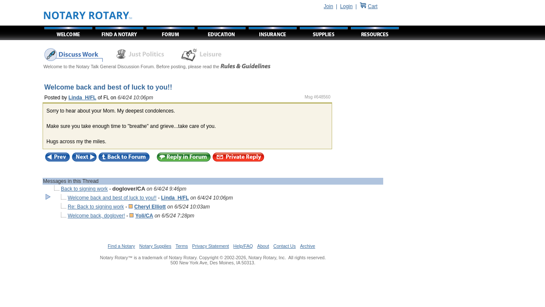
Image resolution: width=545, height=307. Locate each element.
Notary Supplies (155, 246)
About (263, 246)
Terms (181, 246)
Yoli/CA (144, 216)
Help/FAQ (243, 246)
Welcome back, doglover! (96, 216)
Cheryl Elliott (150, 207)
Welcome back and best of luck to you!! (112, 198)
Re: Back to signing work (96, 207)
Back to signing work (84, 189)
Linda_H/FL (82, 98)
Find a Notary (121, 246)
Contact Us (284, 246)
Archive (308, 246)
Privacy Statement (210, 246)
